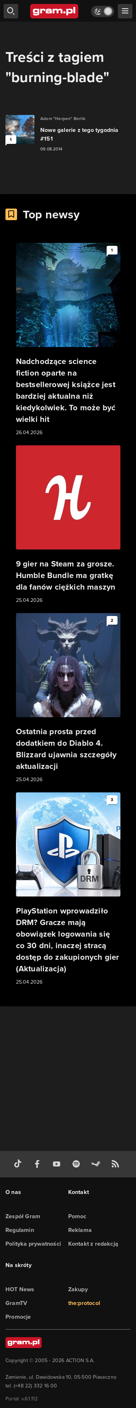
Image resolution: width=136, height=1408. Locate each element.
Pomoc (77, 1216)
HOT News (19, 1289)
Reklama (80, 1230)
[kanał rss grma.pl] (117, 1164)
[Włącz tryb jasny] (102, 11)
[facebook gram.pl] (39, 1164)
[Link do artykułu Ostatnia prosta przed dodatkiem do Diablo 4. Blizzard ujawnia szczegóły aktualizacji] (68, 698)
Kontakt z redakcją (93, 1244)
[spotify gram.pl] (77, 1164)
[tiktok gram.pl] (19, 1164)
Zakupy (78, 1289)
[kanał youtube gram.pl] (58, 1164)
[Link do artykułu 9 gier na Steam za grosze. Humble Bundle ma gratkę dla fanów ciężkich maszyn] (68, 524)
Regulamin (19, 1230)
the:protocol (84, 1303)
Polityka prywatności (33, 1244)
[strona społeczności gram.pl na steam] (97, 1164)
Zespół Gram (22, 1216)
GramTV (16, 1303)
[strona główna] (54, 11)
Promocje (18, 1317)
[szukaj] (11, 11)
